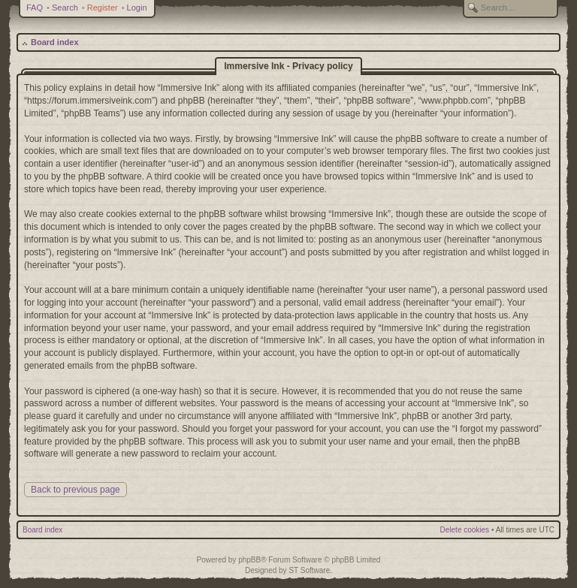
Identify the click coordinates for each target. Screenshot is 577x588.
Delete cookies (465, 530)
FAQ (34, 7)
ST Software (309, 570)
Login (137, 7)
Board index (55, 42)
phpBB (249, 560)
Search (65, 7)
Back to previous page (75, 489)
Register (102, 7)
